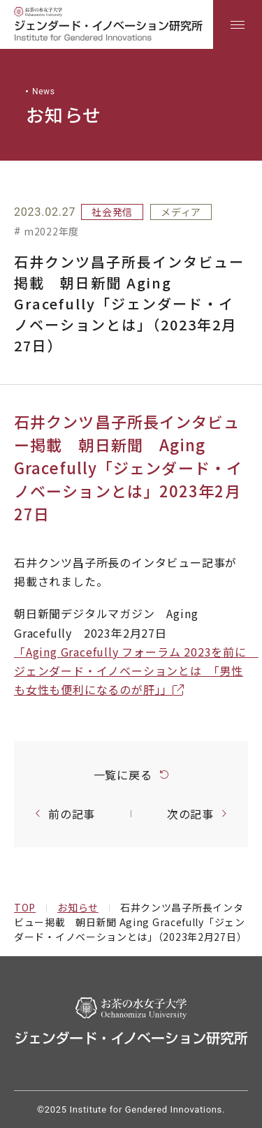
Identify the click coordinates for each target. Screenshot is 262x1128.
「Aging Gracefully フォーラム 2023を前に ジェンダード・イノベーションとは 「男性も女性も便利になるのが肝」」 (136, 670)
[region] (131, 24)
